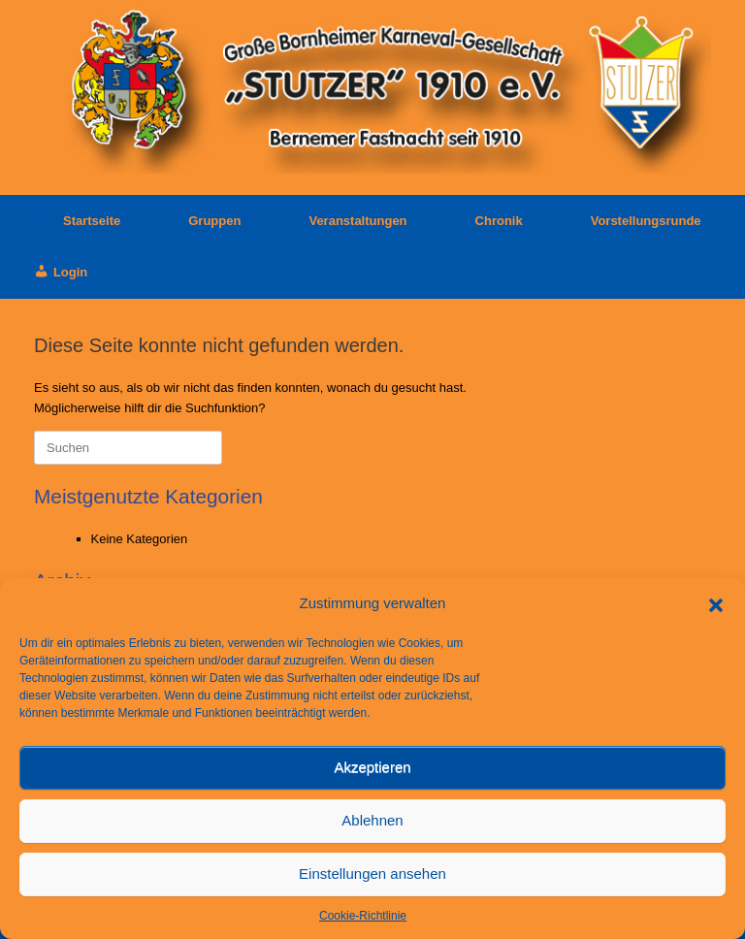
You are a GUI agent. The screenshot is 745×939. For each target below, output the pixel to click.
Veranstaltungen (357, 220)
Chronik (499, 220)
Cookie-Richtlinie (362, 916)
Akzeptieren (372, 767)
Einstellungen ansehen (372, 873)
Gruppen (214, 220)
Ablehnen (372, 820)
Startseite (77, 220)
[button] (716, 603)
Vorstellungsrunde (646, 220)
